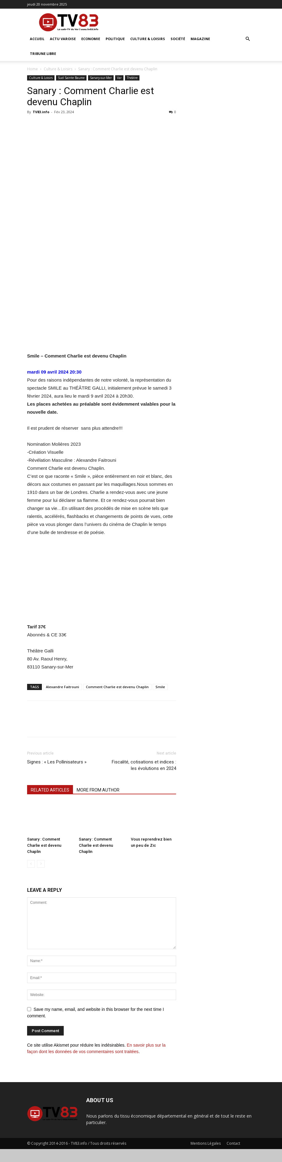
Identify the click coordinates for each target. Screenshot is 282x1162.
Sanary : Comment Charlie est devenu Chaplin (44, 845)
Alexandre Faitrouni (62, 686)
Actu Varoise (63, 38)
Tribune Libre (43, 53)
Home (32, 69)
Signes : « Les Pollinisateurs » (57, 762)
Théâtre (132, 78)
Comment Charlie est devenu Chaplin (117, 686)
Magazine (200, 38)
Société (178, 38)
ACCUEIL (37, 38)
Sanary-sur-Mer (101, 78)
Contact (233, 1143)
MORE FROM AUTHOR (98, 790)
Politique (115, 38)
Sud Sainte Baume (71, 78)
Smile (160, 686)
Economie (90, 38)
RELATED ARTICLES (50, 790)
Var (119, 78)
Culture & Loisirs (147, 38)
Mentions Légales (206, 1143)
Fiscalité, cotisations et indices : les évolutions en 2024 (144, 765)
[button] (247, 39)
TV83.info (41, 112)
